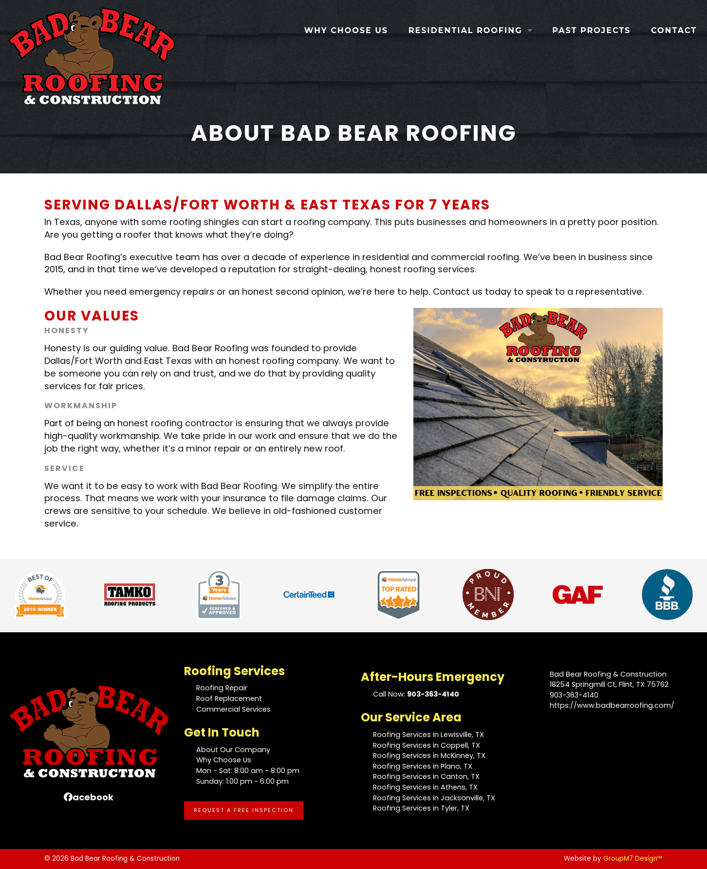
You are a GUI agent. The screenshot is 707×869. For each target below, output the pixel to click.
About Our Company (233, 750)
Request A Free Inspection (244, 810)
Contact (674, 30)
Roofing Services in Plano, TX (422, 766)
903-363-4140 (574, 695)
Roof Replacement (229, 698)
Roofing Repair (221, 688)
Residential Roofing (465, 30)
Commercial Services (233, 709)
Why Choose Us (346, 30)
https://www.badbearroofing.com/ (612, 705)
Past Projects (591, 30)
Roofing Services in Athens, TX (425, 787)
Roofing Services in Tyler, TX (421, 808)
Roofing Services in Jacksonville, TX (434, 798)
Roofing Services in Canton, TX (426, 776)
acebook (88, 797)
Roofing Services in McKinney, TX (429, 755)
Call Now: (416, 694)
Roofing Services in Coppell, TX (426, 745)
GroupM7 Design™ (633, 858)
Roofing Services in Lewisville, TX (428, 734)
